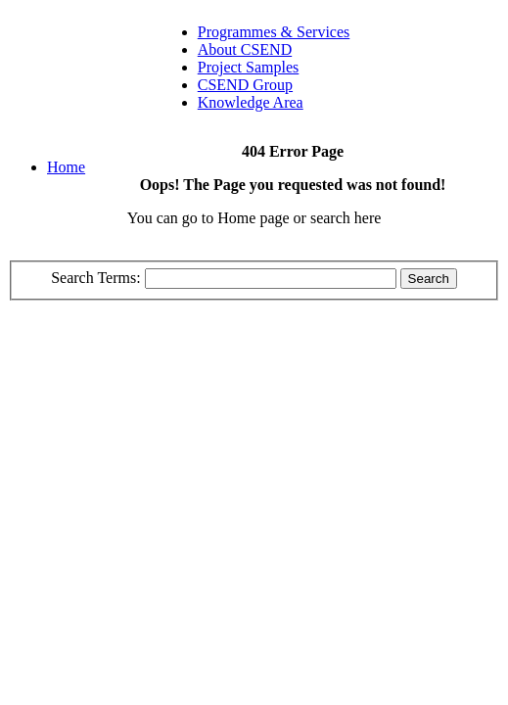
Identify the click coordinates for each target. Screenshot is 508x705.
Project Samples (249, 67)
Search (428, 278)
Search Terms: (97, 277)
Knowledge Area (250, 102)
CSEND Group (245, 84)
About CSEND (245, 49)
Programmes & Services (274, 32)
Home (66, 167)
